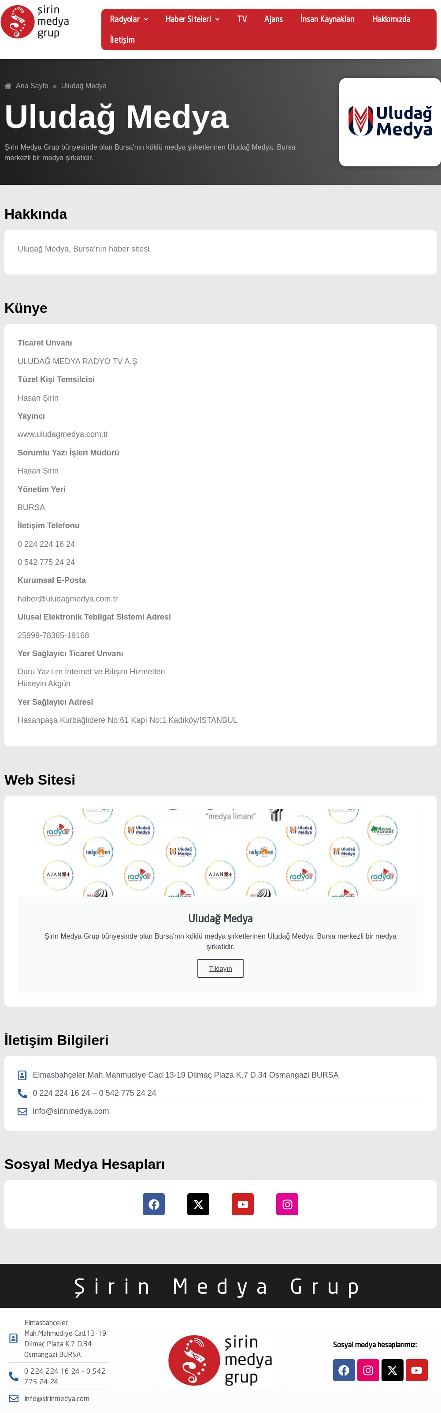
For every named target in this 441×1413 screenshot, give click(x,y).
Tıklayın (220, 968)
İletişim (122, 40)
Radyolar (129, 19)
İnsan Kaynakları (327, 19)
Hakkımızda (392, 19)
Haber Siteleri (192, 19)
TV (242, 19)
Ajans (273, 19)
